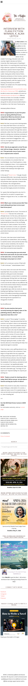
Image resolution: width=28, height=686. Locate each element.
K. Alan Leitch (13, 418)
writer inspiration (10, 424)
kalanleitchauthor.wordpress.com (10, 95)
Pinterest (3, 598)
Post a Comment (5, 436)
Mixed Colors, (13, 175)
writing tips (4, 426)
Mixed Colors (4, 214)
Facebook (3, 592)
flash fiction (4, 418)
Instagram (3, 594)
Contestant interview (9, 416)
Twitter (3, 596)
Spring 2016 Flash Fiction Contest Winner (9, 422)
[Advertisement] (14, 656)
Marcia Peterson (5, 420)
